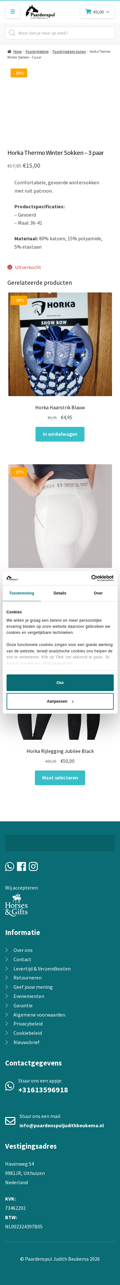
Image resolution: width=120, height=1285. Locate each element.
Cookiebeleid (27, 1033)
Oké (60, 683)
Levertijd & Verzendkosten (42, 968)
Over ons (23, 950)
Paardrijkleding (37, 51)
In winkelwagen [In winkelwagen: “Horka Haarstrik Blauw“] (60, 434)
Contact (22, 959)
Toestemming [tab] (21, 593)
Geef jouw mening (33, 987)
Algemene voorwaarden (39, 1014)
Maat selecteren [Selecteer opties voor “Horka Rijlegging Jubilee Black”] (60, 777)
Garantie (23, 1005)
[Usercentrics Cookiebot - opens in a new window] (86, 578)
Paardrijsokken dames (69, 51)
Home (17, 51)
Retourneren (27, 977)
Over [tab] (98, 593)
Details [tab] (59, 593)
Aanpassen (60, 701)
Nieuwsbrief (26, 1042)
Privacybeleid (28, 1023)
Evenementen (28, 996)
